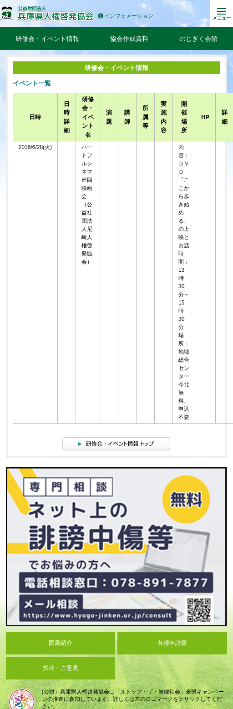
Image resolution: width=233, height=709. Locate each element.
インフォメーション (125, 16)
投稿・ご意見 (60, 667)
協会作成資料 (129, 38)
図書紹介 (60, 642)
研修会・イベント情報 (47, 38)
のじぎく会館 (198, 38)
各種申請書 (172, 642)
